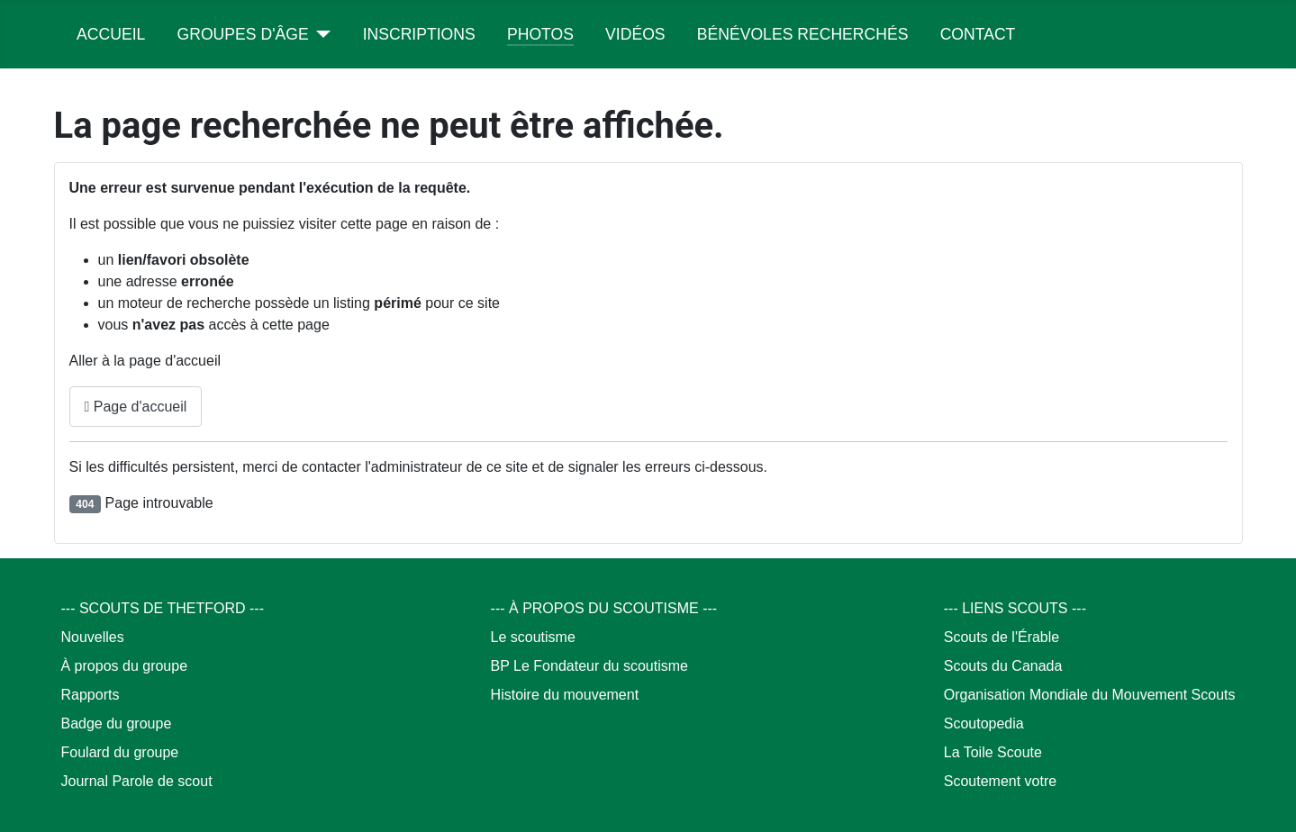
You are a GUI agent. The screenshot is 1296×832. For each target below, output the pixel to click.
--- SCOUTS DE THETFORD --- (162, 608)
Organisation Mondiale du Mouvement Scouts (1090, 694)
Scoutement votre (1000, 781)
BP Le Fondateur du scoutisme (589, 666)
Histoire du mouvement (565, 694)
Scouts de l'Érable (1001, 637)
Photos (540, 34)
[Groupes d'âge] (320, 34)
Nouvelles (92, 637)
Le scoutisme (533, 637)
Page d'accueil (136, 406)
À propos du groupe (124, 666)
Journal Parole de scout (137, 781)
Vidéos (635, 34)
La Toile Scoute (993, 752)
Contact (978, 34)
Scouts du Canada (1003, 666)
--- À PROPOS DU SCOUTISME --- (604, 608)
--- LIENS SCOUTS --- (1015, 608)
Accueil (111, 34)
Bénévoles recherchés (803, 34)
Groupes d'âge (243, 34)
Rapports (90, 694)
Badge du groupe (116, 723)
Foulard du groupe (120, 752)
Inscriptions (419, 34)
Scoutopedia (984, 723)
